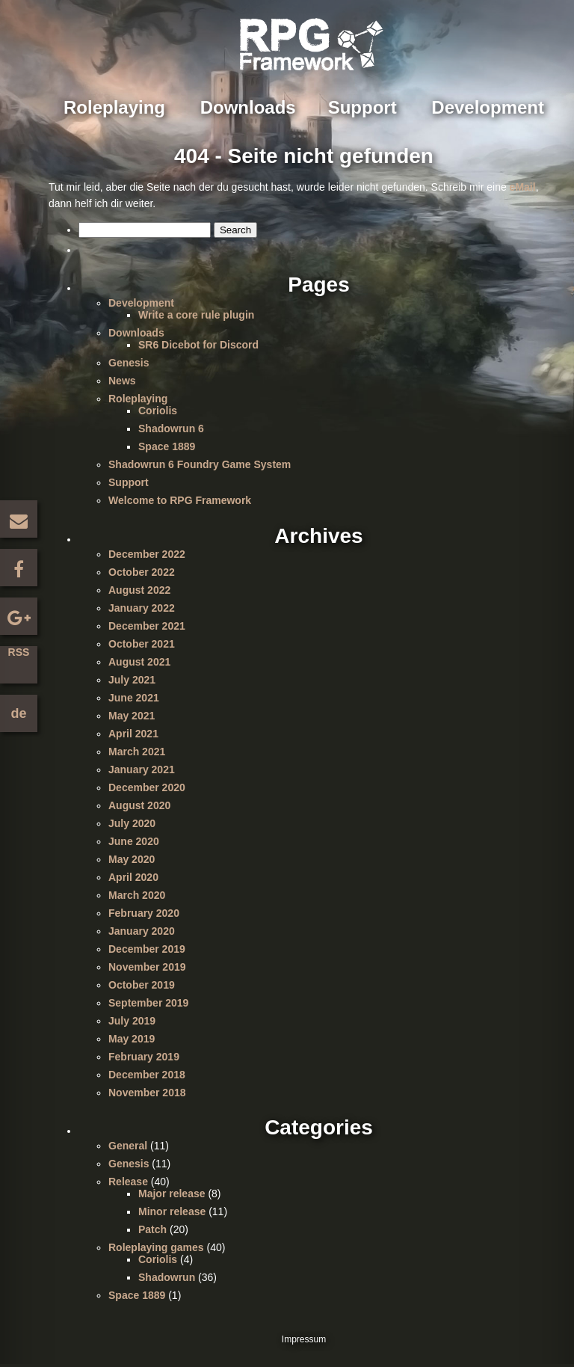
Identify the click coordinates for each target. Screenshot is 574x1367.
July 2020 (131, 823)
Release (128, 1182)
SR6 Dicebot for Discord (198, 345)
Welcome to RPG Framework (179, 500)
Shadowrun (166, 1277)
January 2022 (141, 608)
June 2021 (133, 698)
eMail (523, 187)
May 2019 (131, 1039)
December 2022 (146, 554)
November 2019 (147, 967)
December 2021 (146, 626)
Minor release (172, 1211)
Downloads (248, 107)
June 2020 (133, 841)
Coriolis (157, 411)
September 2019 (148, 1003)
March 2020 (136, 895)
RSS (19, 652)
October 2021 (141, 644)
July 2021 (131, 680)
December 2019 (146, 949)
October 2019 (141, 985)
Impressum (304, 1339)
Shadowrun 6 (171, 428)
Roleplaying (114, 107)
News (122, 381)
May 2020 (131, 859)
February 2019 (143, 1057)
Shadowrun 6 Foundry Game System (199, 464)
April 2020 (133, 877)
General (127, 1146)
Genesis (128, 363)
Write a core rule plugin (196, 315)
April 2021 (133, 734)
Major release (172, 1193)
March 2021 (136, 752)
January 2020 (141, 931)
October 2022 (141, 572)
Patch (152, 1229)
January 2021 (141, 769)
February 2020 (143, 913)
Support (362, 107)
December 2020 (146, 787)
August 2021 (139, 662)
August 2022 (139, 590)
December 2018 (146, 1075)
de (18, 713)
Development (487, 107)
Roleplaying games (156, 1247)
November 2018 (147, 1093)
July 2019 (131, 1021)
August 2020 (139, 805)
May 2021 (131, 716)
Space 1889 (166, 446)
